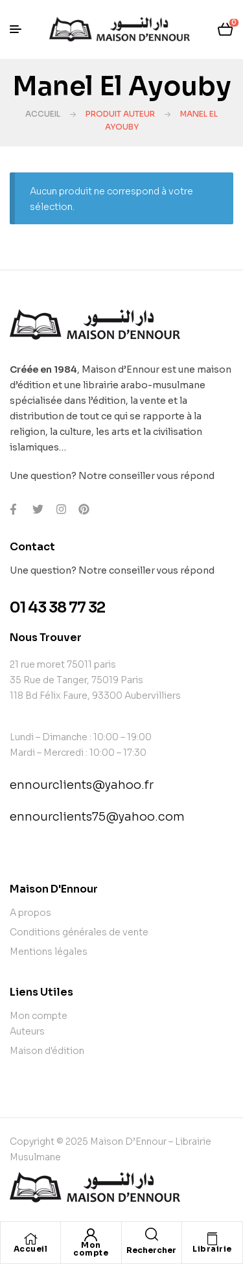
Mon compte (90, 1249)
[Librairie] (211, 1238)
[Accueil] (30, 1238)
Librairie (212, 1249)
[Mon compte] (90, 1234)
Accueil (42, 114)
